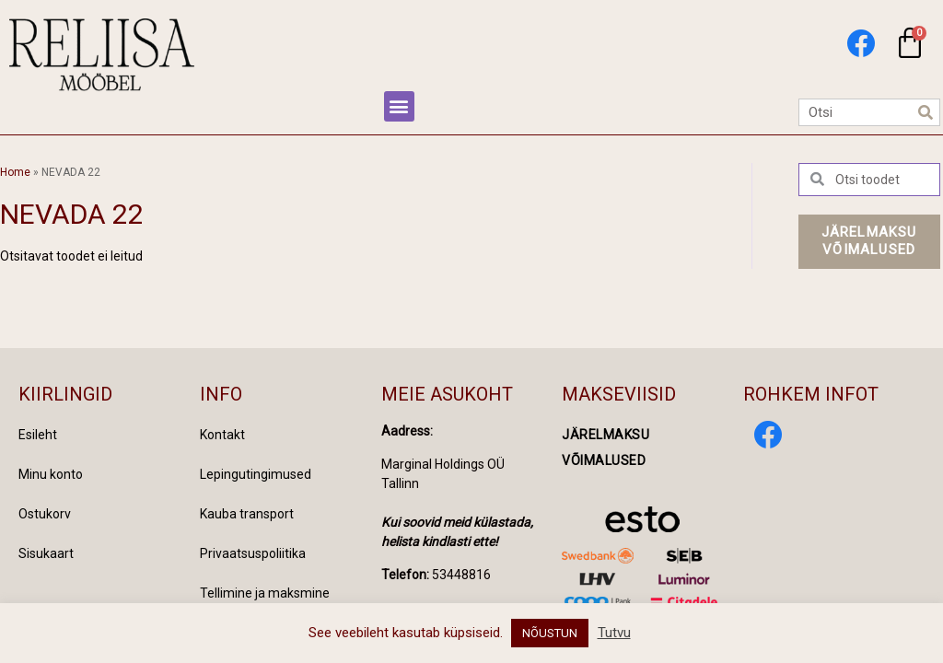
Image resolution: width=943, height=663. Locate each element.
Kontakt (222, 434)
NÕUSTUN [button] (549, 633)
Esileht (37, 434)
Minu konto (50, 474)
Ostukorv (44, 513)
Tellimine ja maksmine (265, 593)
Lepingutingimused (255, 474)
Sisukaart (46, 553)
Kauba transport (247, 513)
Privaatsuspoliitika (253, 553)
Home (15, 172)
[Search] (925, 112)
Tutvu (614, 632)
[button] (399, 106)
